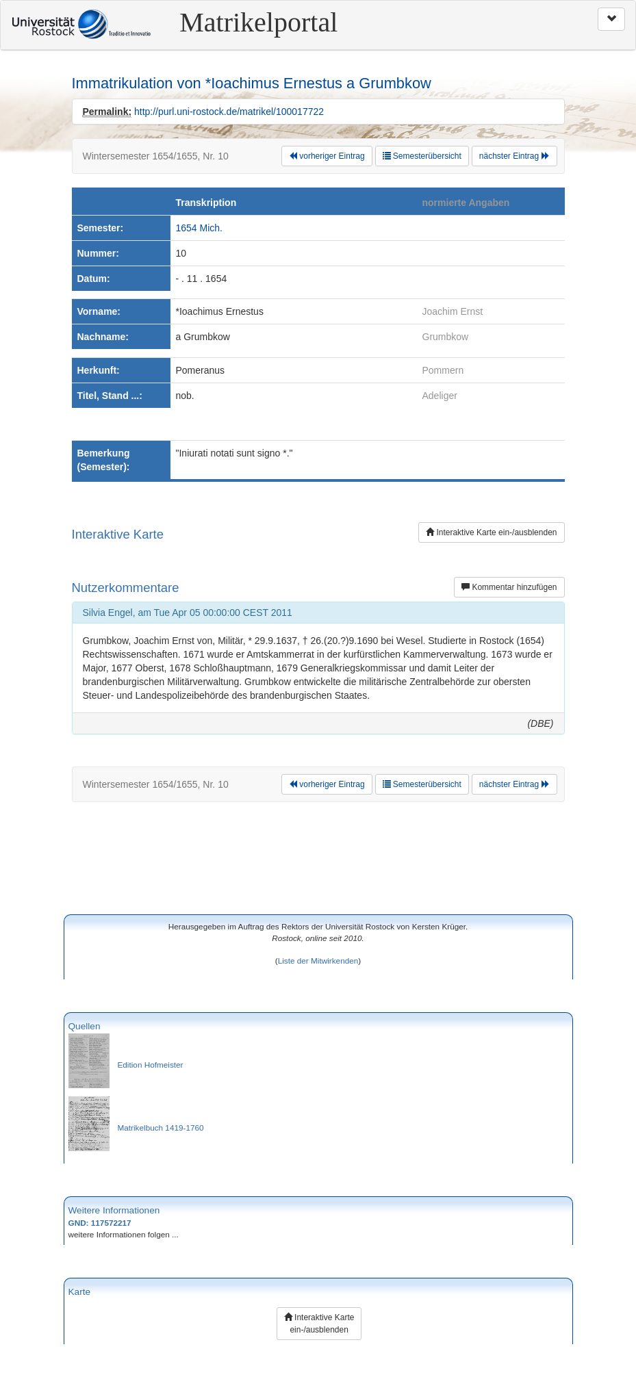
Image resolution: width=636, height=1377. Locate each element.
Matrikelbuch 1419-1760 (161, 1127)
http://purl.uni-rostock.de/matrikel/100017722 (229, 111)
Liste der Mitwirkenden (318, 960)
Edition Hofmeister (150, 1064)
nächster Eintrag (514, 156)
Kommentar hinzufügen (509, 587)
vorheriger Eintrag (327, 156)
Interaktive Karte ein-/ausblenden (491, 532)
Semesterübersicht (422, 156)
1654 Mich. (199, 227)
